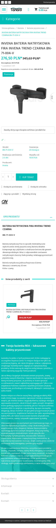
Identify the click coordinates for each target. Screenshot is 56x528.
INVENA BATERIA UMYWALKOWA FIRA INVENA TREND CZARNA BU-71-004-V (26, 311)
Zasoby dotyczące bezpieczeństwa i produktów (24, 130)
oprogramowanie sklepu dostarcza (33, 520)
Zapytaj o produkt (10, 194)
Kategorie (11, 19)
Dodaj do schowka (37, 187)
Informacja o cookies (12, 520)
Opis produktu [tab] (11, 217)
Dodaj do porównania (11, 187)
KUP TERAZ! (26, 177)
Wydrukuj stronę (28, 194)
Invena (5, 165)
